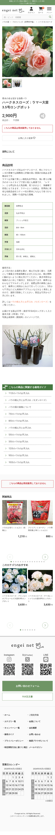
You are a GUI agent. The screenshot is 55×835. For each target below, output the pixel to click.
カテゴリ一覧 (10, 721)
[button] (45, 557)
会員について (34, 721)
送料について (8, 151)
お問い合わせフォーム (27, 686)
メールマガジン (35, 747)
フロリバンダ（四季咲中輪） (23, 22)
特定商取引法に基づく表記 (15, 747)
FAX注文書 (27, 696)
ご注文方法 (34, 715)
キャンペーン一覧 (12, 728)
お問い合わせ (34, 734)
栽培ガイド (9, 734)
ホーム (7, 715)
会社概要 (33, 728)
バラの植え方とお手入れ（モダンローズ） (29, 302)
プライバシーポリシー (13, 741)
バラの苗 (5, 22)
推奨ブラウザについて (38, 741)
